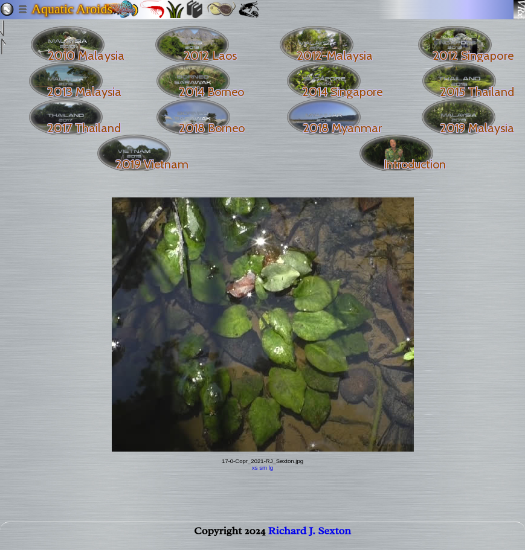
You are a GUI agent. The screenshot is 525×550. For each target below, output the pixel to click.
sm (263, 467)
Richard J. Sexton (309, 535)
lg (271, 467)
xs (255, 467)
